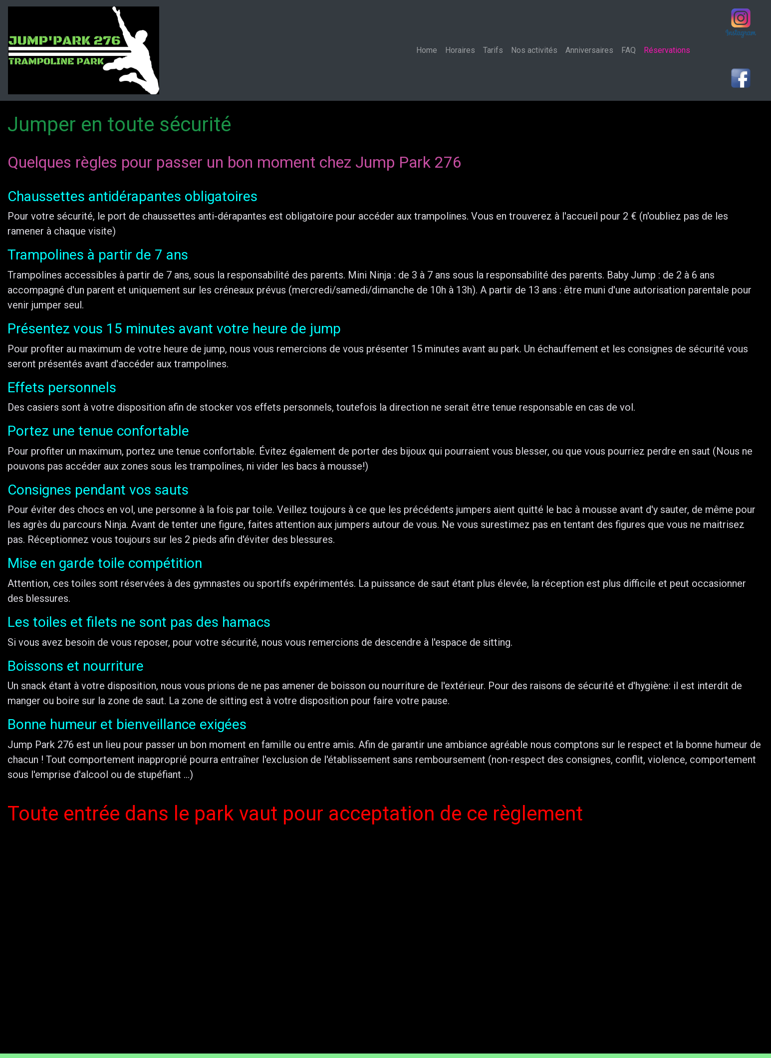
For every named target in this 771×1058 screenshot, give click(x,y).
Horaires (460, 50)
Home (428, 49)
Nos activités (534, 50)
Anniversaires (589, 50)
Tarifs (493, 50)
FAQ (628, 50)
